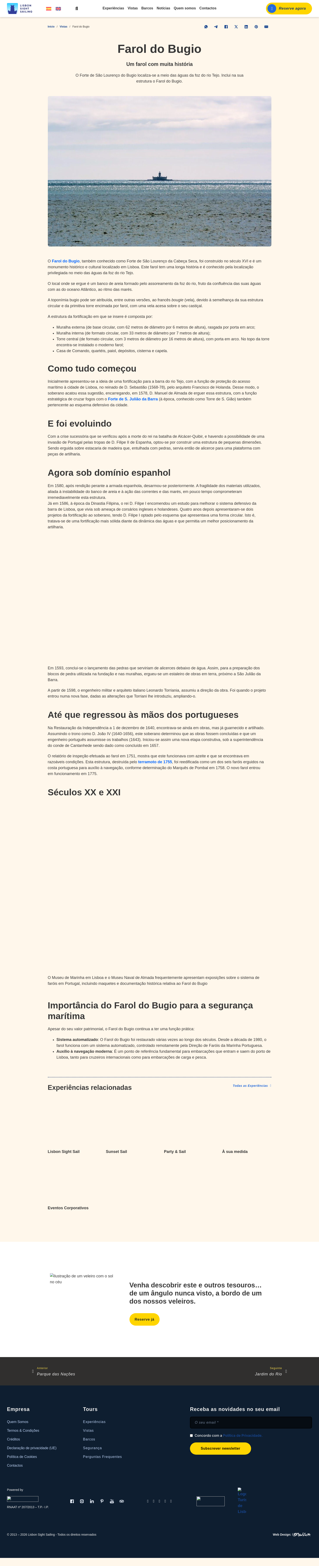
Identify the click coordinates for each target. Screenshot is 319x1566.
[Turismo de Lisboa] (242, 1498)
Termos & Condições (23, 1430)
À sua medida (235, 1151)
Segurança (92, 1448)
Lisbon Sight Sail (64, 1151)
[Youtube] (112, 1498)
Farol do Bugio (66, 261)
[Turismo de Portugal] (211, 1498)
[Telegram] (216, 26)
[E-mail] (266, 26)
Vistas (133, 8)
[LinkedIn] (246, 26)
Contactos (207, 8)
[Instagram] (81, 1498)
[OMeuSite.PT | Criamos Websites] (292, 1529)
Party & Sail (175, 1151)
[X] (236, 26)
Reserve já (144, 1319)
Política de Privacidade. (243, 1435)
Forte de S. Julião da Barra (133, 399)
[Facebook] (226, 26)
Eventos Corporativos (68, 1208)
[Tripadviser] (121, 1498)
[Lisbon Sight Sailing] (21, 8)
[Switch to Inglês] (58, 8)
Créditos (13, 1439)
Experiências (113, 8)
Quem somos (185, 8)
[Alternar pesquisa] (76, 8)
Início (51, 26)
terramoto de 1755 (155, 762)
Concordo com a (228, 1435)
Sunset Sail (116, 1151)
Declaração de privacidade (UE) (32, 1448)
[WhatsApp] (206, 26)
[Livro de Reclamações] (284, 1498)
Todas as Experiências (252, 1085)
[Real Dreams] (23, 1499)
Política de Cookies (22, 1457)
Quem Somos (17, 1422)
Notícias (163, 8)
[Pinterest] (256, 26)
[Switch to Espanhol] (48, 8)
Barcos (147, 8)
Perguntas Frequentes (102, 1457)
